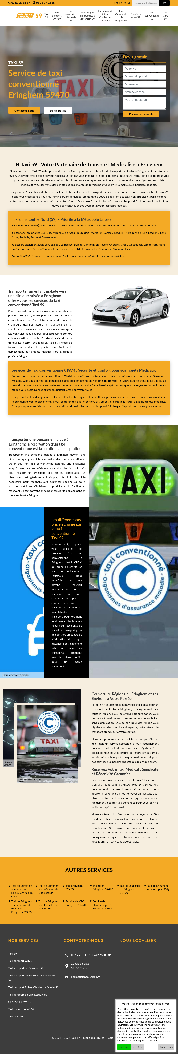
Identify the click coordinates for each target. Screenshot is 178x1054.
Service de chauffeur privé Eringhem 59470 (103, 905)
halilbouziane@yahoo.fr (85, 976)
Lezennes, (62, 249)
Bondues (104, 249)
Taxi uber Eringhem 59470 (103, 887)
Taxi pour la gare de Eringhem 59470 (130, 889)
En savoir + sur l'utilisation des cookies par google (144, 1030)
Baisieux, (44, 244)
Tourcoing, (84, 232)
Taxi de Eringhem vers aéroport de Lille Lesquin (48, 889)
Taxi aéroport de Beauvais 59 (71, 15)
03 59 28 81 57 (80, 954)
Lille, (49, 232)
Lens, (162, 232)
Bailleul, (55, 244)
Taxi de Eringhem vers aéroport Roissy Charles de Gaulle (22, 891)
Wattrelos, (92, 249)
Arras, (15, 237)
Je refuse (138, 1046)
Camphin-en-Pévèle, (96, 244)
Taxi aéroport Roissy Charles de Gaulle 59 (105, 15)
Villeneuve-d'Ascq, (65, 232)
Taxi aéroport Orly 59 (56, 15)
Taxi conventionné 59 (152, 15)
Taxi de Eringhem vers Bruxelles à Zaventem (48, 905)
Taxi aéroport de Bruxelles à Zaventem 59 (87, 15)
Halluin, (81, 249)
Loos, (29, 249)
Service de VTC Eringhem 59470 (76, 903)
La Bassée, (67, 244)
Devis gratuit (58, 110)
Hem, (72, 249)
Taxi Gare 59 (165, 15)
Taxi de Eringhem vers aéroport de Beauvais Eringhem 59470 (21, 907)
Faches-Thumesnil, (44, 249)
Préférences (166, 1046)
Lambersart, (151, 244)
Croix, (125, 244)
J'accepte (124, 1046)
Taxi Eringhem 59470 (74, 887)
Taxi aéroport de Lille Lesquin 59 (121, 15)
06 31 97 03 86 (101, 954)
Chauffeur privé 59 (135, 16)
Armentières (48, 237)
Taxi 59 (46, 16)
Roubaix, (25, 237)
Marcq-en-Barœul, (102, 232)
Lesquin (119, 232)
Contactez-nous (24, 110)
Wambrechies (121, 249)
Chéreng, (115, 244)
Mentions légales (93, 1037)
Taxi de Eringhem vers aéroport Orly (158, 887)
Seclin (34, 237)
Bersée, (79, 244)
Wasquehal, (135, 244)
